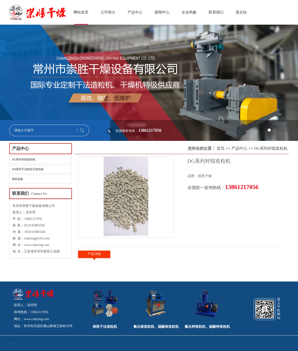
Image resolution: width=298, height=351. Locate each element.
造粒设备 (17, 179)
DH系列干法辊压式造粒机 (28, 169)
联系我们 (216, 12)
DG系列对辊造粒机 (23, 159)
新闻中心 (162, 12)
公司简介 (108, 12)
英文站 (241, 12)
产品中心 (135, 12)
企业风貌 (189, 12)
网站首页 (81, 12)
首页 (221, 148)
